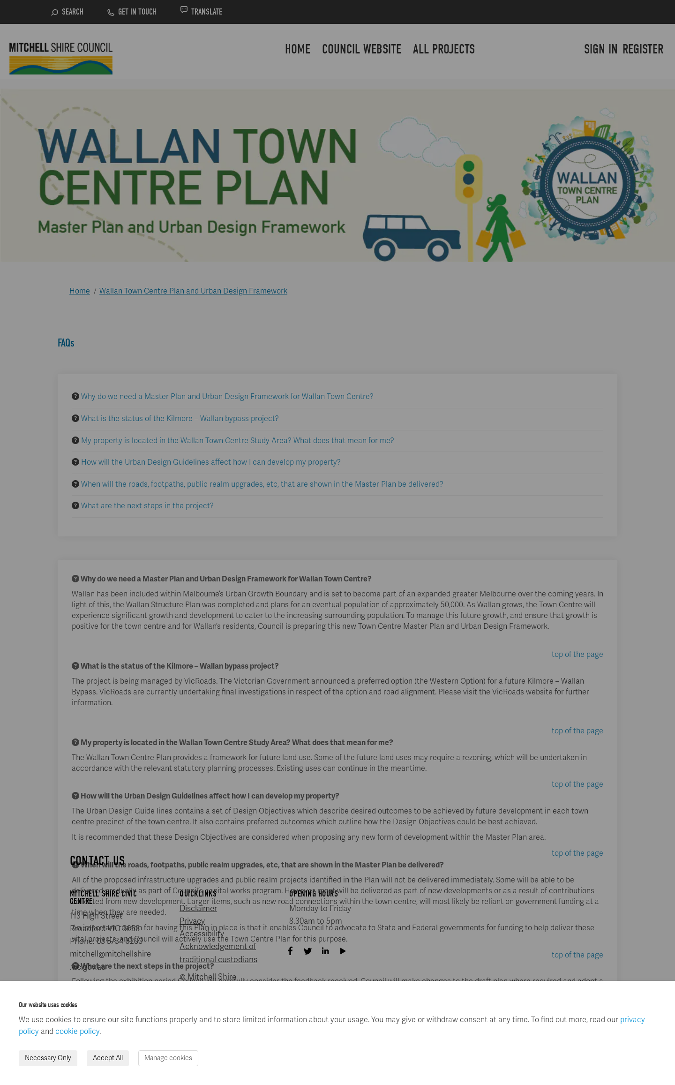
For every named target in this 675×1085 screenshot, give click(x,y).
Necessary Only (48, 1058)
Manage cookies (168, 1058)
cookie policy (77, 1031)
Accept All (108, 1058)
